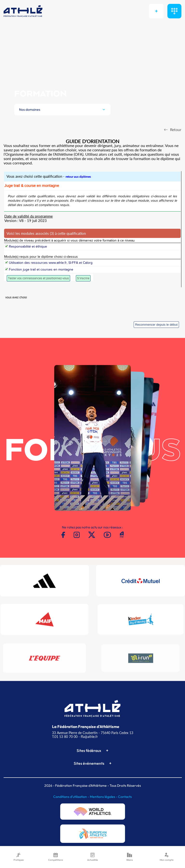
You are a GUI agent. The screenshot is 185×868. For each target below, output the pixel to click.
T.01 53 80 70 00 (65, 737)
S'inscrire (83, 278)
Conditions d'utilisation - (71, 796)
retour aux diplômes (78, 176)
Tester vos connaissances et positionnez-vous (38, 278)
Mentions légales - (104, 796)
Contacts (125, 796)
